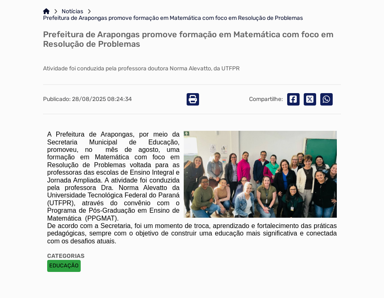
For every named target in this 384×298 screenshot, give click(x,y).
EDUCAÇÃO (64, 265)
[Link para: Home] (46, 11)
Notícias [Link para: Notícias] (72, 11)
